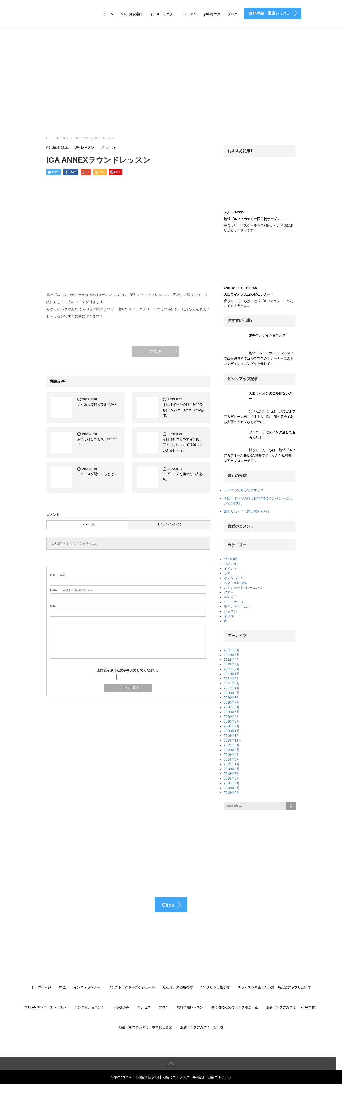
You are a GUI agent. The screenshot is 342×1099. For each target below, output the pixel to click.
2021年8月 (232, 683)
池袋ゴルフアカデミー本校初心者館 (145, 1028)
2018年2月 (232, 793)
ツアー (229, 592)
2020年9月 (232, 693)
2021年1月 (232, 688)
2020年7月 (232, 702)
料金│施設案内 (131, 14)
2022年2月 (232, 669)
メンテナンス (234, 602)
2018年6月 (232, 778)
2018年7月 (232, 774)
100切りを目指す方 (215, 988)
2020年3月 (232, 721)
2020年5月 (232, 712)
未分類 (229, 616)
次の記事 (155, 351)
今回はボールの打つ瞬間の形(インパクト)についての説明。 (184, 410)
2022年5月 (232, 655)
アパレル (230, 564)
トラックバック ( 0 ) (169, 524)
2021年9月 (232, 678)
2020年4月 (232, 716)
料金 (62, 988)
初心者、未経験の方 (178, 988)
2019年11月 (233, 740)
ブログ (233, 14)
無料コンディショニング (267, 335)
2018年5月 (232, 783)
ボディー (230, 597)
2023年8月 (232, 650)
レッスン (190, 14)
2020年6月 (232, 707)
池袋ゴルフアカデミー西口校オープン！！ (255, 219)
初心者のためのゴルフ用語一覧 (234, 1008)
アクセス (144, 1008)
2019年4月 (232, 755)
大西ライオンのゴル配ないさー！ (249, 294)
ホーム (108, 14)
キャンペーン (234, 578)
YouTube (230, 288)
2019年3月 (232, 759)
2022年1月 (232, 674)
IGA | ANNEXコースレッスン (45, 1008)
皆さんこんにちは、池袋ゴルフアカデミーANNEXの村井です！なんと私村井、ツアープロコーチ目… (259, 455)
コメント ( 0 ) (87, 524)
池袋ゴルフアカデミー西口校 (201, 1028)
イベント (230, 568)
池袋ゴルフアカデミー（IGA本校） (292, 1008)
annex (110, 147)
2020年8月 (232, 697)
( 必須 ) (58, 575)
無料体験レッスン (190, 1008)
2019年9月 (232, 745)
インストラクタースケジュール (131, 988)
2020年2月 (232, 726)
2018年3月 (232, 788)
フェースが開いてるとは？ (97, 474)
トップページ (41, 988)
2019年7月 (232, 750)
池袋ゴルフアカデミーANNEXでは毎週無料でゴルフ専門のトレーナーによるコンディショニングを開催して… (259, 358)
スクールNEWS (234, 212)
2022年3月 (232, 664)
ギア (227, 573)
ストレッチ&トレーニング (243, 587)
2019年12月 (233, 735)
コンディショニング (89, 1008)
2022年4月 (232, 659)
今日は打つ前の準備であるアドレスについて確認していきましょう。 (183, 444)
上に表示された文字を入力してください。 (128, 670)
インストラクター (163, 14)
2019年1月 (232, 764)
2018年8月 (232, 769)
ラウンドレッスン (237, 606)
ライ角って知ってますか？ (97, 404)
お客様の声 (212, 14)
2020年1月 (232, 731)
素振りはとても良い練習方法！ (247, 511)
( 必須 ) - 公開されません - (71, 590)
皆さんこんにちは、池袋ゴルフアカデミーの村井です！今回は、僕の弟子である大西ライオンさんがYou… (259, 417)
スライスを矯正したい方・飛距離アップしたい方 (274, 988)
